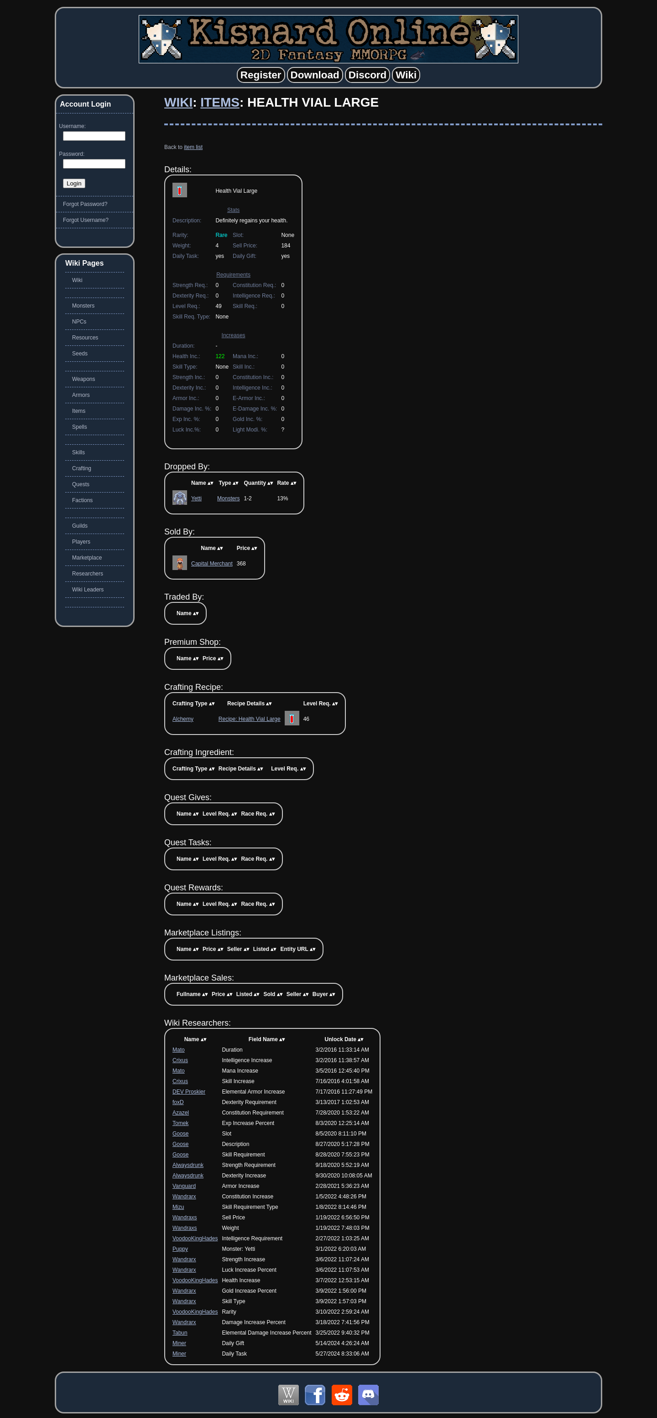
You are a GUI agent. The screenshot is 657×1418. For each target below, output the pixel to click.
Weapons (83, 379)
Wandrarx (184, 1196)
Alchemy (182, 719)
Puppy (180, 1249)
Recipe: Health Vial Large (250, 719)
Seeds (80, 353)
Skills (78, 452)
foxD (178, 1102)
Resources (85, 337)
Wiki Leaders (88, 589)
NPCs (79, 322)
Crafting (81, 468)
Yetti (196, 498)
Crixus (180, 1060)
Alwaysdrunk (187, 1165)
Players (81, 542)
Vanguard (184, 1186)
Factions (82, 500)
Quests (80, 484)
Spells (79, 427)
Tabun (180, 1333)
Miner (179, 1343)
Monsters (228, 498)
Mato (178, 1050)
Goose (180, 1133)
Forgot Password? (85, 204)
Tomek (180, 1123)
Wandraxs (184, 1217)
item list (193, 147)
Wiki (178, 102)
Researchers (87, 573)
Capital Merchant (212, 563)
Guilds (80, 526)
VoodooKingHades (195, 1238)
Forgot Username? (86, 220)
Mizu (178, 1207)
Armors (81, 395)
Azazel (180, 1113)
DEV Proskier (188, 1092)
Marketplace (87, 558)
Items (220, 102)
